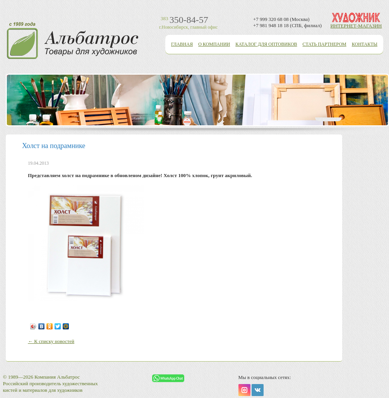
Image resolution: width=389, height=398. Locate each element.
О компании (214, 44)
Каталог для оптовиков (266, 44)
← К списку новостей (51, 341)
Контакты (364, 44)
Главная (182, 44)
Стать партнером (324, 44)
